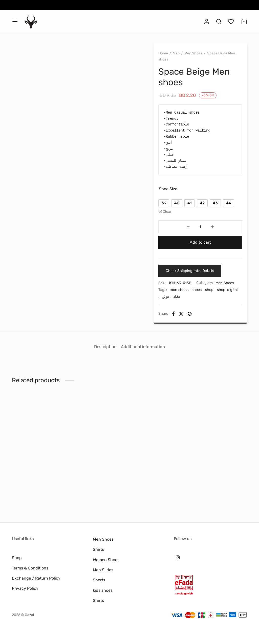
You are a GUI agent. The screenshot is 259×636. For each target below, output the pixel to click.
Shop (17, 557)
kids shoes (103, 590)
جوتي (195, 314)
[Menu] (15, 21)
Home (170, 55)
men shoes (185, 307)
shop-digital (176, 314)
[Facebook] (180, 331)
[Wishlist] (231, 21)
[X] (187, 331)
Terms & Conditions (30, 568)
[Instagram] (178, 557)
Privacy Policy (25, 588)
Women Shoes (106, 559)
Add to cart (200, 253)
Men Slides (103, 569)
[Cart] (244, 21)
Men (182, 55)
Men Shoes (200, 55)
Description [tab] (102, 359)
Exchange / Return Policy (36, 578)
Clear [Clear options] (173, 223)
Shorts (99, 580)
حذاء (206, 314)
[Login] (207, 21)
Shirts (98, 549)
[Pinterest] (196, 331)
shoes (203, 307)
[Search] (219, 21)
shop (216, 307)
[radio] (170, 204)
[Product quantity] (200, 238)
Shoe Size (174, 190)
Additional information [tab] (146, 359)
